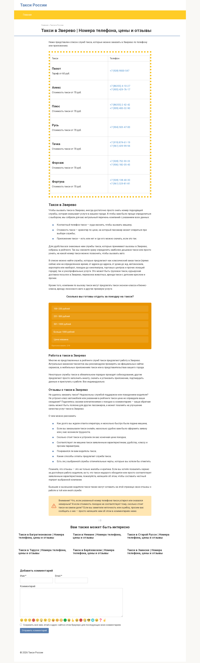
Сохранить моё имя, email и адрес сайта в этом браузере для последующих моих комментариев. (72, 626)
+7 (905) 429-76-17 (120, 89)
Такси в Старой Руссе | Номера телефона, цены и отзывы (148, 537)
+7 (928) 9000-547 (119, 70)
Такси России (33, 5)
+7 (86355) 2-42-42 (120, 104)
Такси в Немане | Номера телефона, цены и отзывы (97, 537)
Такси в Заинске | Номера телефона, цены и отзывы (145, 552)
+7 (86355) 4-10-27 (120, 86)
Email (58, 576)
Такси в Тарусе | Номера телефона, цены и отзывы (42, 552)
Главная (27, 14)
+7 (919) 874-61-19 (120, 142)
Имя (23, 576)
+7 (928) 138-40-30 (120, 180)
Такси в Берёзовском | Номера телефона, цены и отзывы (93, 552)
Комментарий (27, 587)
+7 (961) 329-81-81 (120, 183)
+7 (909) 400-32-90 (120, 108)
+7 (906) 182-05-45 (120, 164)
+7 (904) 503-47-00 (120, 127)
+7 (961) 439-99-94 (120, 146)
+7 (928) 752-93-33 (120, 161)
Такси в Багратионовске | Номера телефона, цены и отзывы (41, 537)
